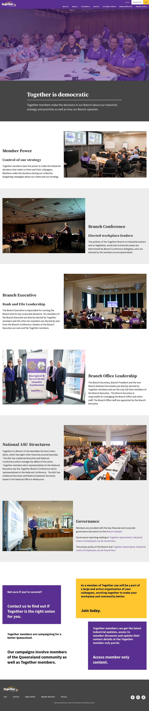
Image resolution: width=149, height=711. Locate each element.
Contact (127, 2)
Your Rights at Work (109, 6)
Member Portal (137, 2)
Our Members (85, 6)
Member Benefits (48, 697)
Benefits (96, 6)
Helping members (141, 6)
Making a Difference (125, 6)
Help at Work (30, 697)
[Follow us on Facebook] (133, 697)
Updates (75, 6)
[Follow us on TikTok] (143, 697)
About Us (65, 6)
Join (146, 2)
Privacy (64, 697)
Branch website (114, 531)
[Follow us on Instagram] (138, 697)
